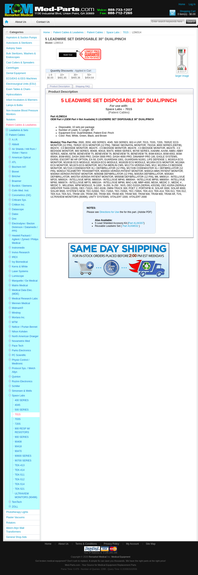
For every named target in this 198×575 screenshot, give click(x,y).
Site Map (150, 543)
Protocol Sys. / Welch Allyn (23, 370)
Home (182, 4)
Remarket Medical (97, 557)
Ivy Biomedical (20, 261)
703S (18, 419)
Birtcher (16, 176)
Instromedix (18, 247)
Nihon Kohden (19, 331)
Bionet (15, 171)
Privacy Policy (111, 543)
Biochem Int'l (19, 166)
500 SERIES (22, 409)
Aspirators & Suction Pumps (21, 37)
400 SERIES (22, 400)
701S (18, 414)
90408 (18, 441)
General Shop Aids (16, 537)
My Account (132, 543)
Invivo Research (21, 252)
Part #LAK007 (136, 223)
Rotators (10, 522)
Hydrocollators (14, 94)
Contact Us (42, 21)
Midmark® (17, 308)
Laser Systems (20, 271)
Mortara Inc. (18, 317)
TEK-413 (19, 465)
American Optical (21, 157)
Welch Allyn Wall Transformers (15, 530)
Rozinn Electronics (22, 381)
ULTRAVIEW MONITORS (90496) (26, 495)
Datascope (18, 209)
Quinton (16, 376)
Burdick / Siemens (22, 185)
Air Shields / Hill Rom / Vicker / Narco (24, 151)
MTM (14, 322)
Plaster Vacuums (15, 517)
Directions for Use (110, 212)
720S (18, 423)
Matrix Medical (20, 285)
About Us (20, 21)
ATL (14, 162)
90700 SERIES (23, 460)
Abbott (15, 144)
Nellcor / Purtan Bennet (24, 326)
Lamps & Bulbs (14, 105)
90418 (18, 446)
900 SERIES (22, 437)
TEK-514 (19, 484)
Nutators (10, 119)
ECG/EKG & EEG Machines (21, 78)
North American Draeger (25, 336)
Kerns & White (20, 266)
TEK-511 (19, 474)
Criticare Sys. (19, 200)
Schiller (16, 386)
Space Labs (18, 395)
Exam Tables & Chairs (18, 89)
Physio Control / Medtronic (20, 361)
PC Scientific (19, 355)
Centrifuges (12, 67)
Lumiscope (18, 276)
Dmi (14, 218)
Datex (15, 214)
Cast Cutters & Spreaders (20, 62)
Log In (192, 4)
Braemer (16, 181)
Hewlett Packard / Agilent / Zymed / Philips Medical (25, 239)
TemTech (17, 502)
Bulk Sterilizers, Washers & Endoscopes (21, 55)
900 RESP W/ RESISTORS (22, 430)
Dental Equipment (16, 73)
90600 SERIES (23, 455)
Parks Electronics (21, 350)
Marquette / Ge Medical (25, 280)
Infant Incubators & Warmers (21, 99)
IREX (15, 257)
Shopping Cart (188, 11)
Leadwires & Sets (18, 130)
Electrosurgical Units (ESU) (21, 83)
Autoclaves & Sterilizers (19, 42)
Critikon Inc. (18, 204)
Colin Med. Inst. (20, 190)
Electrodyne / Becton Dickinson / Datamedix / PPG (25, 227)
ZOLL (15, 506)
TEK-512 (19, 479)
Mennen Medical (21, 303)
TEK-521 (19, 488)
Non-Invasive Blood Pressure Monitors (22, 112)
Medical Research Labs (25, 298)
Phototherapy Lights (17, 512)
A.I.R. (15, 139)
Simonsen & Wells (22, 390)
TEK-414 (19, 470)
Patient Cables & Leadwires (21, 124)
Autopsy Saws (14, 48)
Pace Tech (17, 345)
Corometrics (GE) (21, 195)
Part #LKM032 (130, 226)
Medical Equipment (120, 557)
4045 (17, 405)
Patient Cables (17, 134)
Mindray (16, 312)
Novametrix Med (21, 341)
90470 (18, 451)
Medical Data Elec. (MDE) (22, 292)
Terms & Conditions (86, 543)
